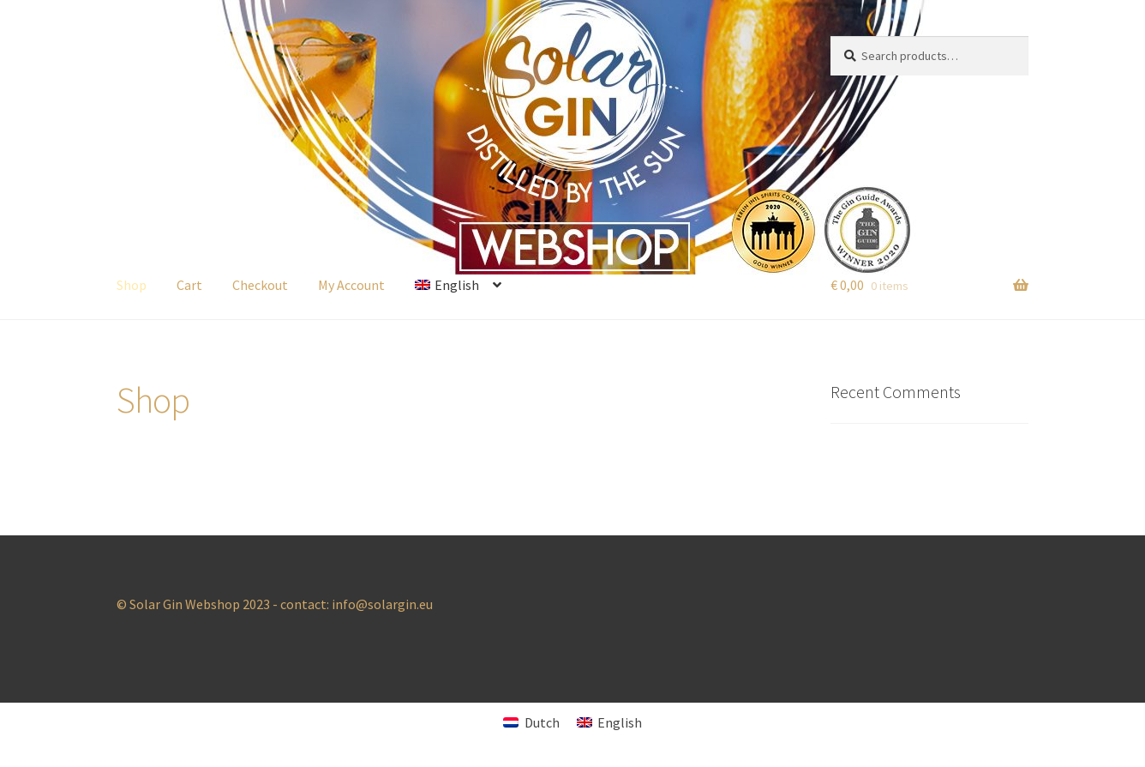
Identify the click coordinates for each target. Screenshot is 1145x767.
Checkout (260, 284)
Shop (132, 284)
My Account (351, 284)
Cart (189, 284)
